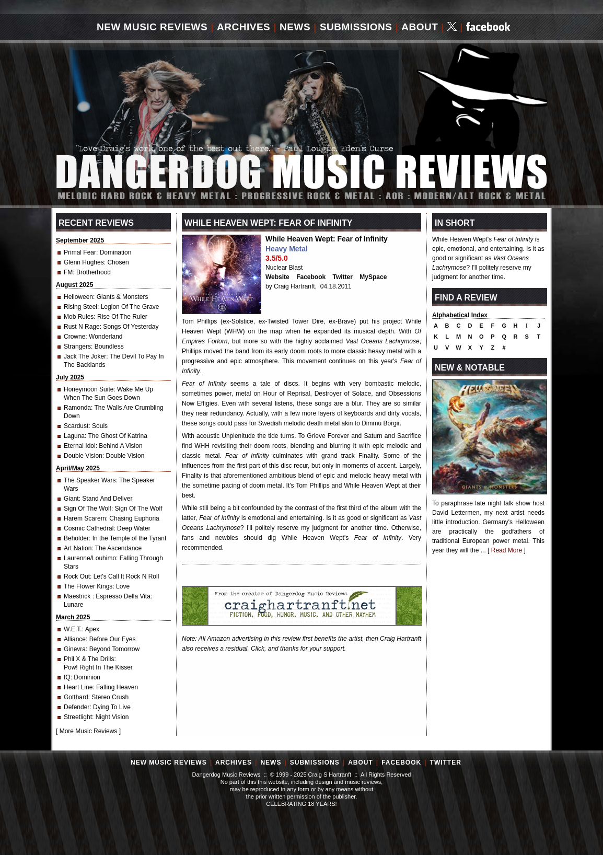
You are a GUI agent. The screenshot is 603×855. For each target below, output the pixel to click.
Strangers (77, 346)
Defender (76, 707)
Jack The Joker (85, 356)
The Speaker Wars (90, 480)
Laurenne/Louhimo (90, 558)
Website (277, 277)
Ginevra (75, 649)
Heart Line (78, 687)
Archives (243, 26)
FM (68, 272)
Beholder (76, 538)
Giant (71, 498)
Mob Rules (79, 316)
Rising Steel (80, 306)
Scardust (76, 426)
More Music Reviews (89, 731)
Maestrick (78, 596)
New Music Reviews (152, 26)
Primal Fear (80, 252)
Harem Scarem (85, 518)
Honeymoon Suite (88, 389)
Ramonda (77, 407)
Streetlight (78, 717)
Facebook (311, 277)
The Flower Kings (88, 586)
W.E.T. (73, 629)
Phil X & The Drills (89, 659)
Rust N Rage (82, 326)
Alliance (75, 639)
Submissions (356, 26)
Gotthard (76, 697)
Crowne (74, 336)
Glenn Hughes (84, 262)
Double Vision (83, 455)
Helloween (78, 297)
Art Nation (77, 548)
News (295, 26)
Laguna (74, 436)
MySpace (373, 277)
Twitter (343, 277)
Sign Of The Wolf (87, 508)
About (419, 26)
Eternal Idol (80, 445)
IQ (67, 677)
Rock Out (77, 576)
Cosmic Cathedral (88, 528)
